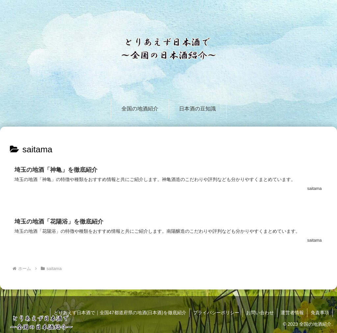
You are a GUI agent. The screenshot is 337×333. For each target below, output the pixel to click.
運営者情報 (292, 312)
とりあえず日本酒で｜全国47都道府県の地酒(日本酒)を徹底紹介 (120, 312)
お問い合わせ (260, 312)
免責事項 (320, 312)
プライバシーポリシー (216, 312)
